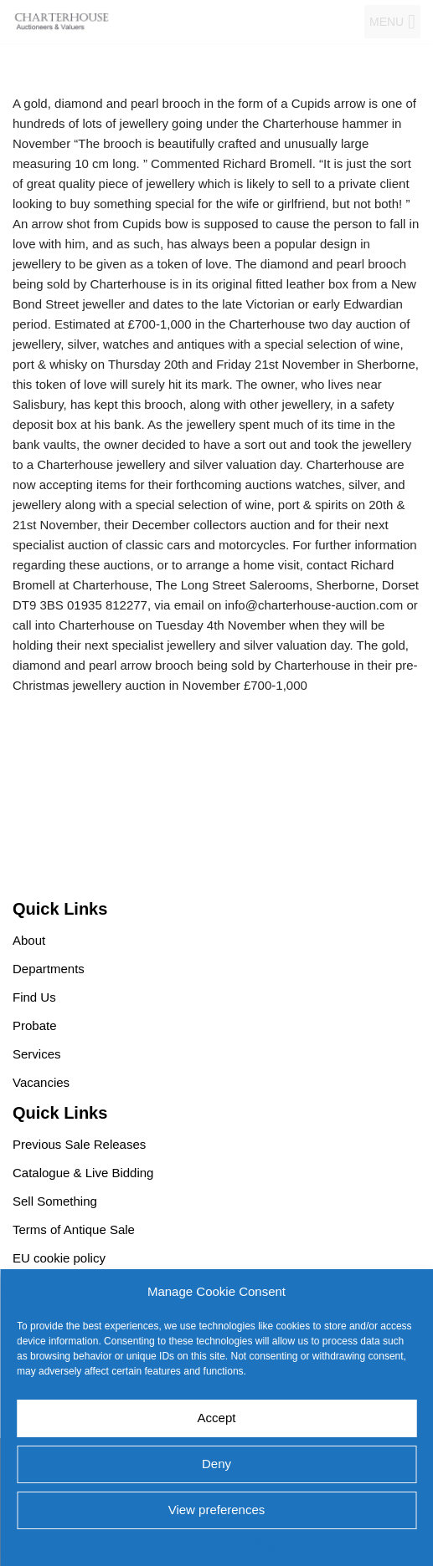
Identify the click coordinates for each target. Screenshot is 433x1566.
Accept (217, 1417)
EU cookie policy (175, 1545)
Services (37, 1054)
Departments (49, 969)
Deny (216, 1463)
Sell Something (55, 1201)
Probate (35, 1025)
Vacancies (41, 1082)
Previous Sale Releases (79, 1144)
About (29, 940)
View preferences (216, 1509)
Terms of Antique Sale (74, 1229)
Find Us (34, 997)
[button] (386, 21)
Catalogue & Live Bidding (83, 1173)
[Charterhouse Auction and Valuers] (63, 22)
